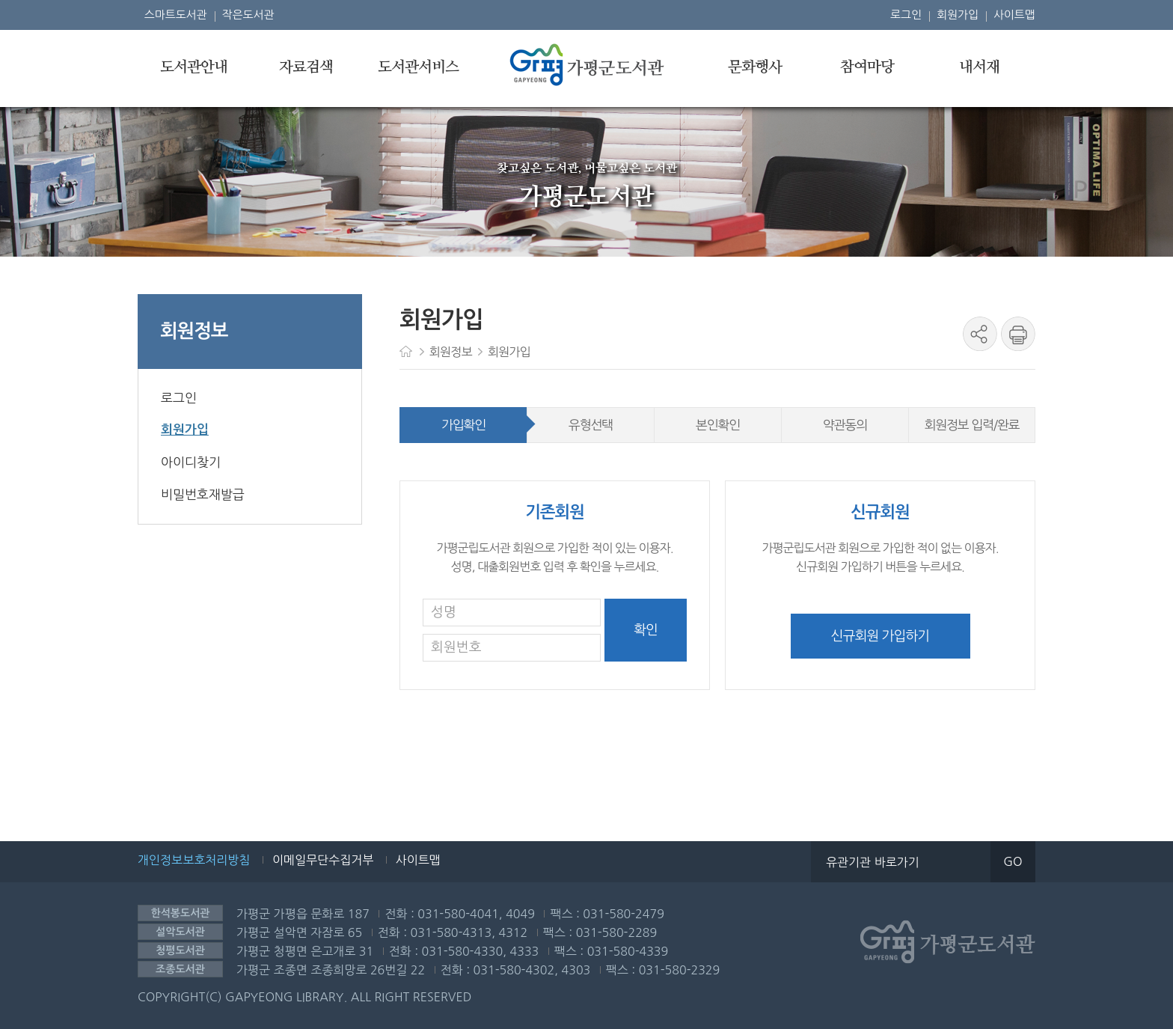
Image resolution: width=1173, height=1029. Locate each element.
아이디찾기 (191, 462)
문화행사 (755, 67)
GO (1012, 861)
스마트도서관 (175, 14)
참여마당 (867, 67)
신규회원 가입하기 (880, 636)
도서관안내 (193, 67)
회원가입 (957, 14)
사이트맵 (1014, 14)
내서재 (979, 67)
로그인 (906, 14)
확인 (646, 630)
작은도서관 (248, 14)
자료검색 (306, 67)
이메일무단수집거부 (322, 860)
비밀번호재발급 (203, 494)
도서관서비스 (418, 67)
